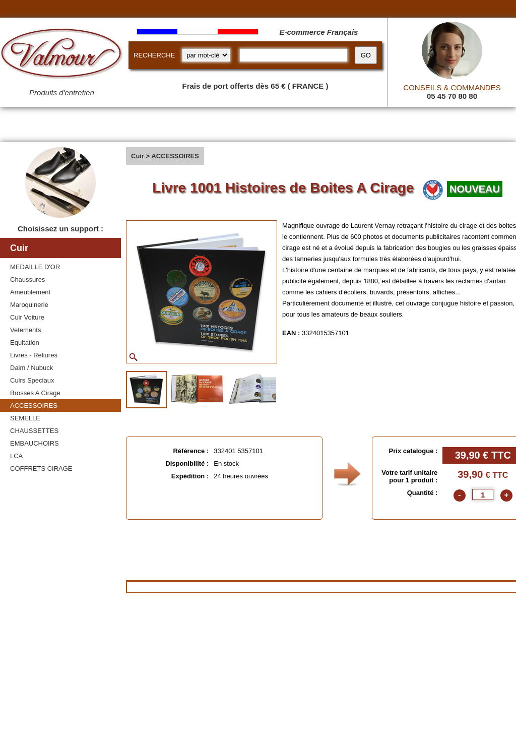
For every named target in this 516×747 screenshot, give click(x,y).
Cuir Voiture (27, 317)
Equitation (24, 342)
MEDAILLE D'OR (35, 267)
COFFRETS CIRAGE (41, 468)
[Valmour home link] (61, 55)
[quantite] (482, 494)
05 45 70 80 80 (452, 96)
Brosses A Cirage (35, 393)
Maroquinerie (29, 304)
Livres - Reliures (33, 355)
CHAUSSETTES (34, 430)
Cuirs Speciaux (32, 380)
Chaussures (27, 279)
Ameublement (30, 292)
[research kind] (206, 55)
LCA (16, 456)
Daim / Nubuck (31, 367)
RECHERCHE (154, 55)
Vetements (25, 330)
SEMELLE (25, 418)
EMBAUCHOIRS (34, 443)
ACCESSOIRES (33, 405)
